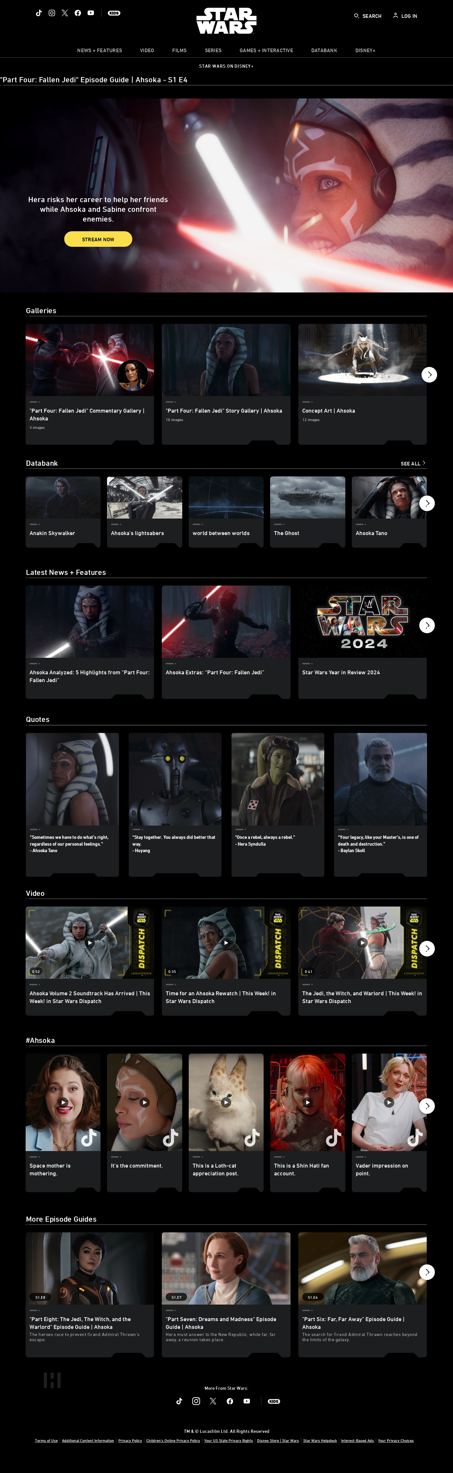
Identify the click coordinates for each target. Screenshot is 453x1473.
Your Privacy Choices (396, 1456)
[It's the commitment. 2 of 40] (144, 1110)
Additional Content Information (88, 1456)
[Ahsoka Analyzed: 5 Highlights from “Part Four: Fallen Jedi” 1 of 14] (90, 622)
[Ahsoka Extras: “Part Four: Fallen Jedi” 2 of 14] (226, 622)
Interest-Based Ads (357, 1456)
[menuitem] (147, 52)
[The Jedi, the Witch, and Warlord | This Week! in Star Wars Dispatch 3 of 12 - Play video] (362, 950)
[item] (99, 52)
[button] (429, 376)
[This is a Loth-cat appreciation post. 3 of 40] (226, 1110)
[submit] (356, 16)
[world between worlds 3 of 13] (226, 497)
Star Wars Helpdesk (320, 1456)
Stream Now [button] (98, 239)
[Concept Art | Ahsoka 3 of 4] (362, 360)
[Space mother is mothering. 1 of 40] (63, 1110)
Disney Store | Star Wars (278, 1456)
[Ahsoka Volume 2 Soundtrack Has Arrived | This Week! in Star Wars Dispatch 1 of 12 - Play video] (90, 950)
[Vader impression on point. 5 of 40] (389, 1110)
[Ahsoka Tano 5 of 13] (389, 497)
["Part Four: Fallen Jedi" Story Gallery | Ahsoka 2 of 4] (226, 360)
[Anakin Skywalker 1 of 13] (63, 497)
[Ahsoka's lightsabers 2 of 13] (144, 497)
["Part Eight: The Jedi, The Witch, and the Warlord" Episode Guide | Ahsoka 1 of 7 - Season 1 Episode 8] (90, 1284)
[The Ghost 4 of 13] (307, 497)
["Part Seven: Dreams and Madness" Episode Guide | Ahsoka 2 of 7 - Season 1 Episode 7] (226, 1284)
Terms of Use (46, 1456)
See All (411, 463)
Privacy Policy (130, 1456)
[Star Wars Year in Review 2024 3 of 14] (362, 622)
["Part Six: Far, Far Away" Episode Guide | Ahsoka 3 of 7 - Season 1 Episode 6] (362, 1284)
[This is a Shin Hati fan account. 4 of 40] (307, 1110)
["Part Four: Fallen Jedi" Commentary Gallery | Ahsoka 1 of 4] (90, 360)
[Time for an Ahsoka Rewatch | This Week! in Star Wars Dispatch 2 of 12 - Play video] (226, 950)
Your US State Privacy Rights (228, 1456)
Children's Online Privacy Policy (173, 1456)
